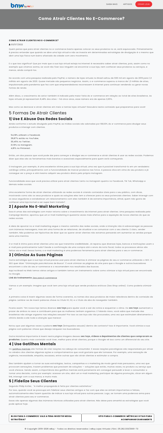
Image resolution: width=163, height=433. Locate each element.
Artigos (127, 4)
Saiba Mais (112, 4)
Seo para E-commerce (44, 277)
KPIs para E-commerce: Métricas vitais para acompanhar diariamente (125, 418)
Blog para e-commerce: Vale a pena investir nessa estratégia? (41, 418)
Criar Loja (144, 4)
